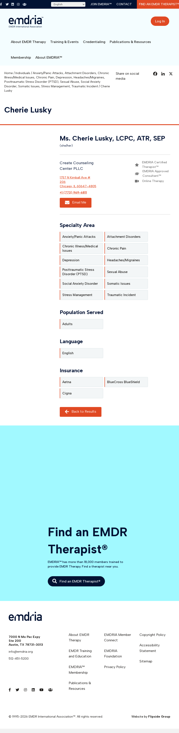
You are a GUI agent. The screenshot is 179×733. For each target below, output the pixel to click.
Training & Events (64, 42)
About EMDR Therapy (28, 42)
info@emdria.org (21, 652)
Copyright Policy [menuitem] (152, 635)
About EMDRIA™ (48, 57)
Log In (160, 21)
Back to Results (80, 412)
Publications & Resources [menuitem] (80, 686)
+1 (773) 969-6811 (73, 192)
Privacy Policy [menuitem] (115, 667)
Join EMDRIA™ (100, 4)
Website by (150, 716)
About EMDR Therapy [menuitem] (79, 637)
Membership (21, 57)
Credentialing (94, 42)
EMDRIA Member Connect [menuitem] (117, 637)
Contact (124, 4)
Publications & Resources (130, 42)
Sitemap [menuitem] (145, 661)
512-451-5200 (19, 658)
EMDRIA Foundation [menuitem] (113, 654)
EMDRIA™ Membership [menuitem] (78, 670)
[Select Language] (68, 4)
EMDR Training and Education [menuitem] (80, 654)
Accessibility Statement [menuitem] (149, 648)
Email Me (75, 202)
